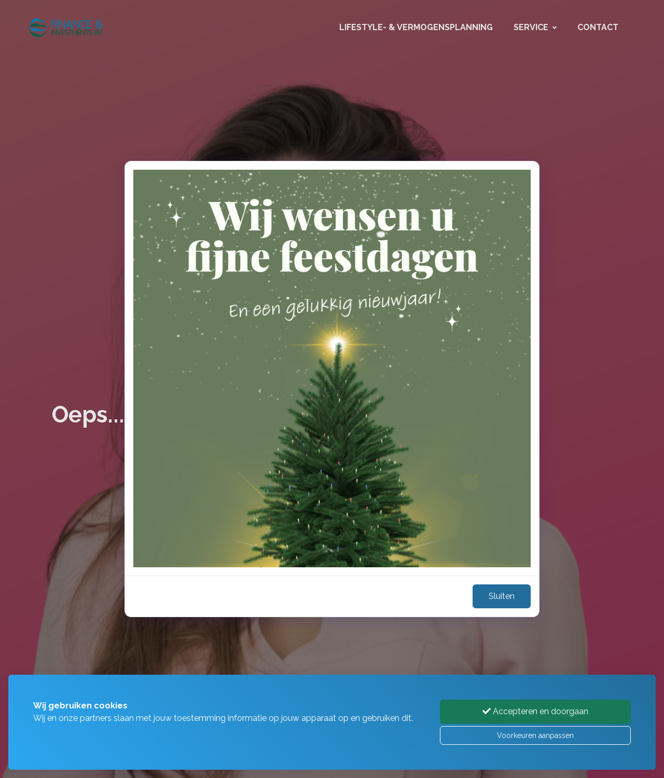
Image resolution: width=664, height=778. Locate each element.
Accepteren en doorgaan (535, 711)
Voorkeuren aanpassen (535, 735)
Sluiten (502, 596)
